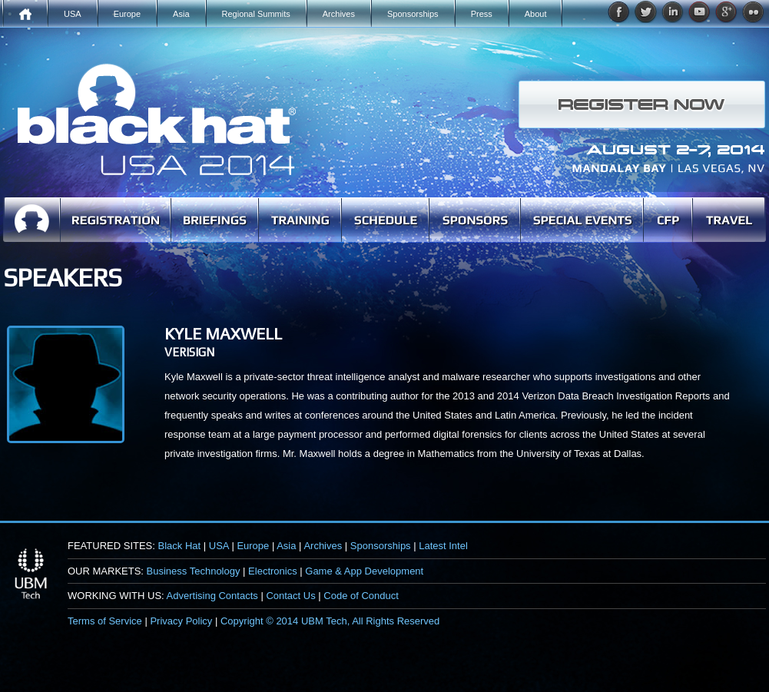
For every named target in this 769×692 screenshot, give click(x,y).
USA (219, 545)
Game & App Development (364, 571)
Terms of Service (105, 621)
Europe (253, 545)
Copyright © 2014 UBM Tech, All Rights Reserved (329, 621)
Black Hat (179, 545)
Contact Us (290, 595)
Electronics (272, 571)
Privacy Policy (181, 621)
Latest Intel (443, 545)
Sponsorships (380, 545)
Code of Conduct (361, 595)
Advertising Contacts (212, 595)
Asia (286, 545)
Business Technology (193, 571)
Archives (322, 545)
